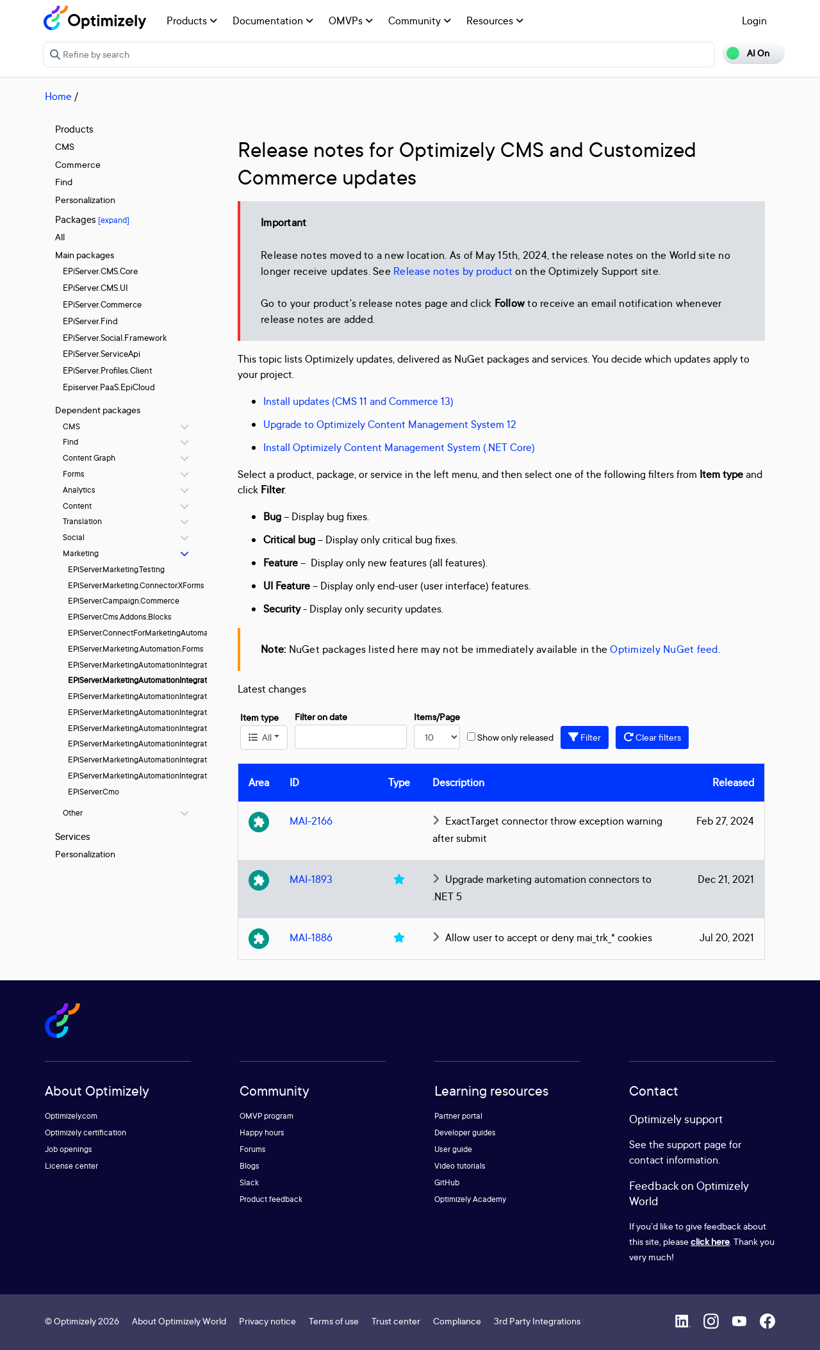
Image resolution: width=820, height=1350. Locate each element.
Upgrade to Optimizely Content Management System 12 (389, 424)
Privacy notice (267, 1321)
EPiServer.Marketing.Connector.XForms (136, 585)
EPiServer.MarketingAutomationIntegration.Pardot (155, 743)
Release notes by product (452, 271)
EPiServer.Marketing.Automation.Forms (136, 648)
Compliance (457, 1321)
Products (192, 20)
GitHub (446, 1182)
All (60, 237)
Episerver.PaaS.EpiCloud (109, 387)
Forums (253, 1149)
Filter (584, 737)
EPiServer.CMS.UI (95, 287)
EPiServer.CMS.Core (100, 271)
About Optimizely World (179, 1321)
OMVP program (266, 1115)
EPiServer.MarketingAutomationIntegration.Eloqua (156, 664)
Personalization (85, 199)
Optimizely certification (85, 1132)
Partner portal (458, 1115)
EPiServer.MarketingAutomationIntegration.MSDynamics (166, 728)
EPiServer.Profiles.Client (107, 370)
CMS (64, 146)
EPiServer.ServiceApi (101, 353)
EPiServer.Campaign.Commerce (123, 600)
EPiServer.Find (90, 321)
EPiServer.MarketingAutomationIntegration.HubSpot (159, 696)
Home (58, 96)
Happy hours (262, 1132)
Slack (249, 1182)
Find (63, 182)
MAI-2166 (311, 821)
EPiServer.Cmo (93, 791)
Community (419, 20)
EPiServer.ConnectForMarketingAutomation (145, 632)
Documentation (273, 20)
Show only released (515, 737)
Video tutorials (460, 1165)
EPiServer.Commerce (102, 304)
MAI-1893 (311, 879)
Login (754, 20)
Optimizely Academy (470, 1199)
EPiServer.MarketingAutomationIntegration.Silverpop (160, 775)
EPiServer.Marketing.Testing (116, 569)
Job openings (68, 1149)
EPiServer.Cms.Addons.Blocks (120, 616)
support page (696, 1144)
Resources (494, 20)
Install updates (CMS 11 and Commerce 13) (358, 401)
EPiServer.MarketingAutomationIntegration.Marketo (158, 712)
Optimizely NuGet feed (664, 649)
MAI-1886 (311, 937)
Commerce (78, 164)
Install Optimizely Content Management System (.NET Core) (399, 447)
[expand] (113, 220)
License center (71, 1165)
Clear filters (652, 737)
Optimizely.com (71, 1115)
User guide (453, 1149)
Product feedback (271, 1199)
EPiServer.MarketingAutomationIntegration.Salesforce (162, 759)
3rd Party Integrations (537, 1321)
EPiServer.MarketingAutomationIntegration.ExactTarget (165, 680)
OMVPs (351, 20)
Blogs (249, 1165)
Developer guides (465, 1132)
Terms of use (334, 1321)
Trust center (396, 1321)
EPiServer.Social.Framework (115, 337)
